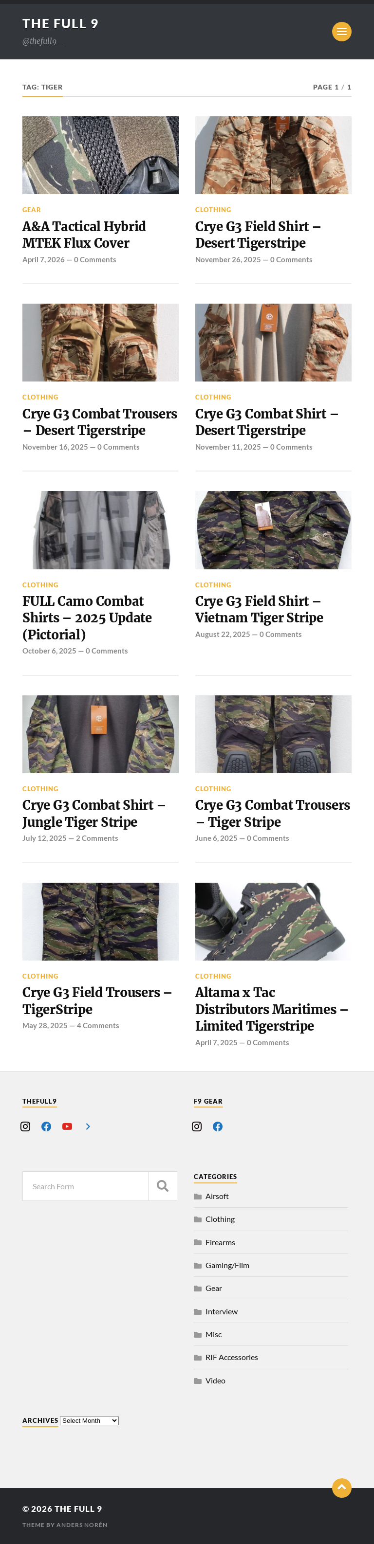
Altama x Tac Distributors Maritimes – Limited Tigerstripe (272, 1009)
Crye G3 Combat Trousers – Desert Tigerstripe (99, 422)
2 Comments (97, 838)
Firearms (220, 1242)
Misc (214, 1334)
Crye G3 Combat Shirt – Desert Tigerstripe (267, 422)
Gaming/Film (227, 1265)
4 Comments (98, 1025)
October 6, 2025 (49, 650)
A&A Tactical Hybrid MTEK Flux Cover (84, 235)
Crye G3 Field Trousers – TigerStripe (97, 1001)
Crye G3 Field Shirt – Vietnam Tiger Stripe (259, 610)
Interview (222, 1311)
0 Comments (95, 259)
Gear (31, 210)
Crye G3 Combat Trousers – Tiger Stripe (272, 814)
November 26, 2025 (228, 259)
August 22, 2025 (222, 634)
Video (215, 1380)
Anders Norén (82, 1524)
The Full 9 (60, 23)
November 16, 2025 (55, 446)
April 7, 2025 (216, 1042)
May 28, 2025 (45, 1025)
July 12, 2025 (44, 838)
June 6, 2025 (216, 838)
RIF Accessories (232, 1357)
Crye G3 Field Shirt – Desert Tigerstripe (258, 235)
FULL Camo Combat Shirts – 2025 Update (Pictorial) (87, 618)
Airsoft (217, 1195)
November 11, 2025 (228, 446)
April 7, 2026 (43, 259)
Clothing (213, 210)
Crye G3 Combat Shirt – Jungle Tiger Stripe (94, 814)
